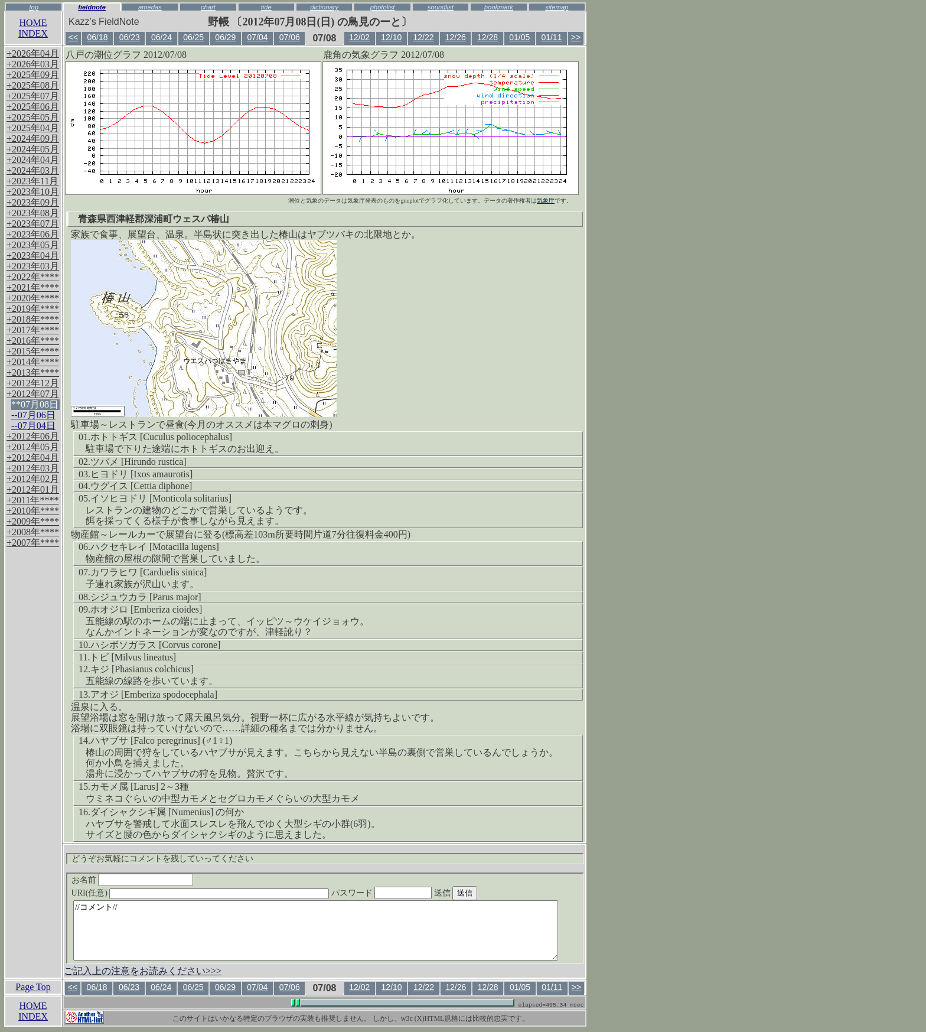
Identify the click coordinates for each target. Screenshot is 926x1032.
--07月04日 (33, 426)
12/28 (487, 37)
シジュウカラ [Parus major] (145, 597)
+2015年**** (32, 351)
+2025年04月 (32, 128)
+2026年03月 (32, 64)
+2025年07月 (32, 96)
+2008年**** (32, 532)
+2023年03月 (32, 266)
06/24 (161, 37)
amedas (150, 7)
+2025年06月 (32, 107)
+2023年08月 (32, 213)
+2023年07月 (32, 224)
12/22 (423, 37)
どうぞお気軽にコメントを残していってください (162, 858)
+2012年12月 (32, 383)
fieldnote (92, 7)
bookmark (498, 7)
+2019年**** (32, 309)
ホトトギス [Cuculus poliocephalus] (161, 437)
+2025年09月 (32, 75)
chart (208, 7)
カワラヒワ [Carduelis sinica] (148, 572)
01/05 (519, 37)
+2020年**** (32, 298)
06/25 (193, 37)
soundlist (441, 7)
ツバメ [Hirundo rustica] (138, 462)
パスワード (404, 892)
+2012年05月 (32, 447)
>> (576, 37)
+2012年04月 (32, 457)
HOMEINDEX (33, 28)
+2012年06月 (32, 436)
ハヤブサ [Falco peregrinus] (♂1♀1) (161, 740)
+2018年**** (32, 319)
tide (266, 7)
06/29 (225, 37)
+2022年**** (32, 277)
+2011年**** (32, 500)
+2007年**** (32, 543)
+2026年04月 (32, 53)
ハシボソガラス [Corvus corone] (155, 645)
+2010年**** (32, 511)
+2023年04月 (32, 255)
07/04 (257, 37)
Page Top (32, 987)
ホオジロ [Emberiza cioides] (146, 609)
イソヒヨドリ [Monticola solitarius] (160, 498)
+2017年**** (32, 330)
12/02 (359, 37)
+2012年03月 (32, 468)
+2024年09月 (32, 139)
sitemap (556, 7)
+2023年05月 (32, 245)
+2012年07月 (32, 394)
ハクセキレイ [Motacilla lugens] (154, 547)
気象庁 (546, 200)
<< (73, 37)
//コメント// (315, 930)
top (33, 7)
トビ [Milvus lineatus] (133, 657)
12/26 (455, 37)
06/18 (97, 37)
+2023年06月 (32, 234)
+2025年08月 (32, 85)
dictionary (324, 7)
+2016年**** (32, 341)
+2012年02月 (32, 479)
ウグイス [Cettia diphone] (141, 486)
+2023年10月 (32, 192)
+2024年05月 (32, 149)
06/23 (129, 37)
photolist (382, 7)
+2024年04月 (32, 160)
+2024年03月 (32, 170)
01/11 (551, 37)
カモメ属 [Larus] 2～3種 (139, 787)
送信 (478, 892)
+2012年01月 (32, 489)
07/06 (289, 37)
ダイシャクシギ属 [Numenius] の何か (167, 812)
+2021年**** (32, 287)
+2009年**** (32, 521)
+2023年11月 (32, 181)
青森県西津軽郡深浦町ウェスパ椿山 (153, 219)
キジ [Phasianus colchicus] (142, 669)
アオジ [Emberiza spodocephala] (153, 694)
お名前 (132, 879)
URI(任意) (212, 892)
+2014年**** (32, 362)
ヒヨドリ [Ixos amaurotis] (141, 474)
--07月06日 (33, 415)
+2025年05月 (32, 117)
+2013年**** (32, 372)
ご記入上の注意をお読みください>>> (142, 971)
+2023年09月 (32, 202)
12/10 (391, 37)
